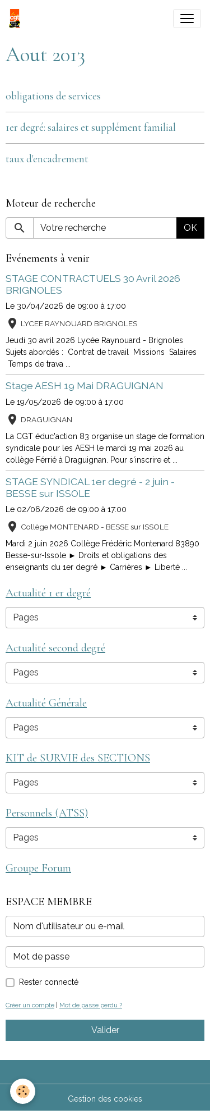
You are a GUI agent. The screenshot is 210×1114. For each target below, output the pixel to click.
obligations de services (53, 96)
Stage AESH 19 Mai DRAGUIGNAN (85, 385)
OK (190, 227)
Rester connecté (48, 982)
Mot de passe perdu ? (90, 1005)
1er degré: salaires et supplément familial (91, 127)
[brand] (17, 18)
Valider (105, 1030)
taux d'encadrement (47, 159)
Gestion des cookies (105, 1098)
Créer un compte (30, 1005)
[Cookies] (22, 1091)
